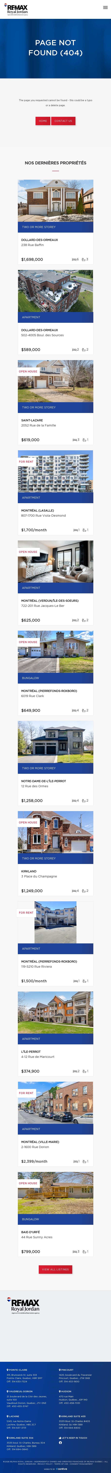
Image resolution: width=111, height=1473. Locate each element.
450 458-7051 (72, 1403)
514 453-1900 (71, 1382)
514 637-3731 (19, 1428)
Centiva (61, 1469)
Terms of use (61, 1464)
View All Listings (55, 1270)
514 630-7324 (19, 1382)
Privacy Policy (45, 1464)
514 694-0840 (20, 1449)
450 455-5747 (20, 1406)
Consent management (81, 1464)
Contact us (63, 121)
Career (54, 1388)
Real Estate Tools (61, 1365)
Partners (12, 1388)
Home (43, 121)
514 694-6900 (72, 1428)
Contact (99, 1365)
